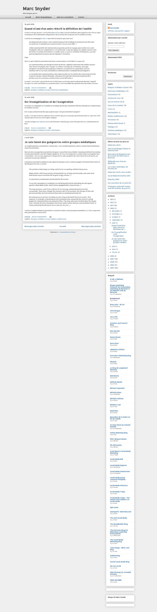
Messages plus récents (34, 226)
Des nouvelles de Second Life (119, 183)
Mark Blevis (114, 376)
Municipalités (113, 112)
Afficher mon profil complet (119, 31)
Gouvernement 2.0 (115, 102)
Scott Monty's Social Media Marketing (120, 452)
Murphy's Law (115, 405)
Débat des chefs (114, 145)
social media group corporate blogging (117, 478)
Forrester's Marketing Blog (120, 356)
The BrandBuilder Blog (119, 524)
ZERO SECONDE (116, 580)
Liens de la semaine (115, 105)
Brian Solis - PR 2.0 (117, 305)
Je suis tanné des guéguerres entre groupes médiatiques (60, 142)
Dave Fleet (114, 343)
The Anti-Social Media (118, 518)
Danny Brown (115, 337)
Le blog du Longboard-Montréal (119, 369)
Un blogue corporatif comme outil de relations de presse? (119, 187)
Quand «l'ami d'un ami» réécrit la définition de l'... (119, 227)
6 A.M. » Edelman (116, 279)
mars (114, 249)
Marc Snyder (36, 8)
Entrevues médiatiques (59, 90)
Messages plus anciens (91, 226)
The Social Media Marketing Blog (116, 540)
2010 (112, 208)
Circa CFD (113, 317)
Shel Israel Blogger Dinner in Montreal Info (119, 149)
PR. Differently (116, 445)
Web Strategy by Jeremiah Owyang (120, 573)
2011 (112, 205)
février (115, 252)
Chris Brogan (115, 311)
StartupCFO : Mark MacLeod (120, 512)
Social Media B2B (116, 459)
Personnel (112, 120)
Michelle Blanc (115, 392)
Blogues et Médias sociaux (41, 90)
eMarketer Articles (117, 349)
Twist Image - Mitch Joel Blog (119, 548)
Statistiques (55, 130)
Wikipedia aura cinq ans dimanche (117, 162)
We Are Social (115, 566)
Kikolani (113, 362)
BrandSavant (115, 298)
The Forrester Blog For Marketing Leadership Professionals (119, 532)
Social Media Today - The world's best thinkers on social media (120, 499)
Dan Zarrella (115, 331)
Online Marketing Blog (119, 433)
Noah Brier (114, 411)
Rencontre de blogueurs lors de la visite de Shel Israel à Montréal (119, 156)
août (114, 223)
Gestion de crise (114, 98)
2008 (112, 256)
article (57, 32)
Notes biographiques (44, 17)
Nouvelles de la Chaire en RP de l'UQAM (120, 418)
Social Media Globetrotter (120, 471)
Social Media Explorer (118, 465)
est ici (86, 210)
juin (113, 246)
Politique (111, 127)
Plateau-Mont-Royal (115, 123)
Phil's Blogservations (118, 439)
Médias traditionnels (58, 219)
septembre (116, 220)
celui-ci (45, 38)
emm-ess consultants (65, 17)
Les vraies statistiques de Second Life (118, 168)
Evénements (112, 94)
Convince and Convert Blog (118, 324)
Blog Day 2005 (113, 179)
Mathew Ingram (116, 382)
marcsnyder (114, 28)
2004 (112, 268)
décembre (116, 211)
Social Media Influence (119, 485)
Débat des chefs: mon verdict (119, 172)
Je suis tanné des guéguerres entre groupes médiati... (119, 240)
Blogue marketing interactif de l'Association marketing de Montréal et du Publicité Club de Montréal (120, 288)
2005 (112, 265)
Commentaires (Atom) (67, 232)
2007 (112, 259)
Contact (81, 17)
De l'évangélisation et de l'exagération (49, 101)
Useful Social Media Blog (119, 562)
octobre (115, 217)
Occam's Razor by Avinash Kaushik (120, 426)
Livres (110, 109)
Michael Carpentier (117, 388)
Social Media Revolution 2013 (119, 176)
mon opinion (40, 122)
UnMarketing (115, 556)
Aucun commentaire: (39, 88)
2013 (112, 199)
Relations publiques (115, 130)
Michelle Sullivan (116, 398)
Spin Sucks (114, 507)
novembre (116, 214)
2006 (112, 262)
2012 (112, 202)
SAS (43, 106)
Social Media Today (117, 492)
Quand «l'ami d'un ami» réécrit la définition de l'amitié (58, 28)
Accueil (28, 17)
